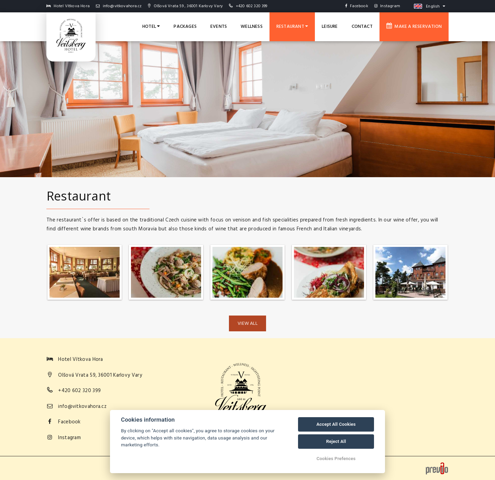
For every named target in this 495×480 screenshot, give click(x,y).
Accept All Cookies (335, 424)
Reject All (336, 441)
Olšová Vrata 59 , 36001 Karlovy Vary (185, 6)
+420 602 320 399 (251, 6)
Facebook (356, 6)
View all (247, 324)
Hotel (151, 26)
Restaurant (292, 26)
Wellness (252, 26)
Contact (362, 26)
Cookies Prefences (336, 458)
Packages (185, 26)
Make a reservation (414, 26)
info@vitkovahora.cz (119, 6)
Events (218, 26)
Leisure (330, 26)
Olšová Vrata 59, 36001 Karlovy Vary (100, 375)
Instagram (387, 6)
